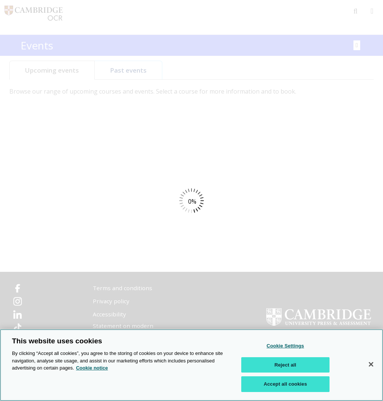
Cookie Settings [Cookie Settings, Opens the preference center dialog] (285, 346)
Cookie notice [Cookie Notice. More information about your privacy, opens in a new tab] (92, 368)
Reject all (285, 365)
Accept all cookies (285, 384)
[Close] (371, 364)
